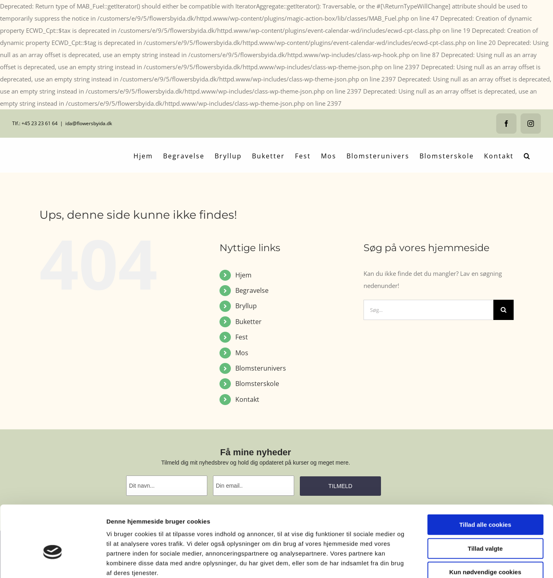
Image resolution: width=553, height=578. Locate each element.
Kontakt (247, 399)
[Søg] (503, 310)
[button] (527, 155)
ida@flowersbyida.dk (88, 123)
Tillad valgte (485, 502)
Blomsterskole (257, 383)
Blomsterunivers (260, 368)
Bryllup (246, 305)
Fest (241, 337)
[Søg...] (428, 310)
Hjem (243, 275)
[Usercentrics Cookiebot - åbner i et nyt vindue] (52, 562)
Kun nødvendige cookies (485, 526)
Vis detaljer (421, 562)
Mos (241, 352)
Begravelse (252, 290)
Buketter (248, 321)
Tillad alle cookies (485, 479)
